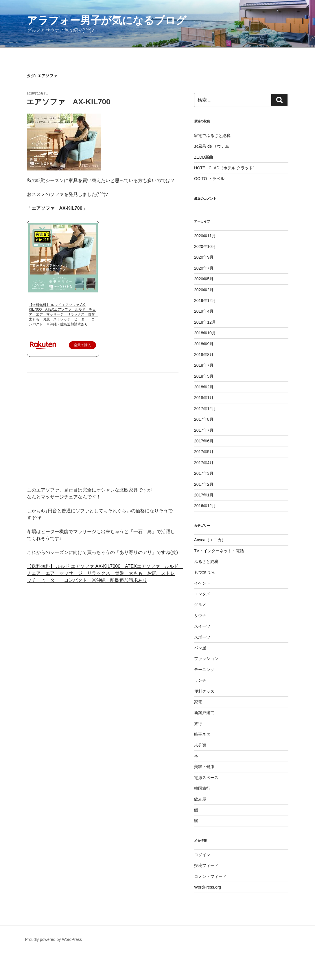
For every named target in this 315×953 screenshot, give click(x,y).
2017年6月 (203, 441)
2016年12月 (205, 505)
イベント (202, 583)
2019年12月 (205, 300)
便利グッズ (204, 691)
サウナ (200, 615)
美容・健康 (204, 766)
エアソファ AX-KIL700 (68, 101)
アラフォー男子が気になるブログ (106, 20)
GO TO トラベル (209, 178)
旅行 (198, 723)
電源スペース (206, 777)
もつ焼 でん (204, 572)
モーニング (204, 669)
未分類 (200, 745)
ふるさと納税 (206, 561)
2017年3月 (203, 473)
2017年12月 (205, 408)
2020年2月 (203, 290)
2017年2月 (203, 484)
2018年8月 (203, 354)
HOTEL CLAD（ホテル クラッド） (225, 168)
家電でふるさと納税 (212, 135)
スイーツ (202, 626)
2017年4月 (203, 462)
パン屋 (200, 648)
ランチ (200, 680)
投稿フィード (206, 865)
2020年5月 (203, 279)
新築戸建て (204, 712)
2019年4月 (203, 311)
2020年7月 (203, 268)
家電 (198, 702)
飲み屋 (200, 799)
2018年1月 (203, 397)
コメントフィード (210, 876)
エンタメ (202, 594)
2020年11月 (205, 235)
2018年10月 (205, 333)
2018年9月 (203, 344)
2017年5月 (203, 451)
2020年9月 (203, 257)
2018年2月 (203, 387)
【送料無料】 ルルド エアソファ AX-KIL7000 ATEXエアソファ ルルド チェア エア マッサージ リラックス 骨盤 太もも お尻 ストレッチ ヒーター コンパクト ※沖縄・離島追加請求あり (63, 314)
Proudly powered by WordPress (53, 939)
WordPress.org (207, 887)
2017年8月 (203, 419)
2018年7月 (203, 365)
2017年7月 (203, 430)
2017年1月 (203, 495)
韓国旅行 (202, 788)
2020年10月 (205, 246)
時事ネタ (202, 734)
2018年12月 (205, 322)
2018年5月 (203, 376)
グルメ (200, 604)
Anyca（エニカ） (210, 539)
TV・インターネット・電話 (219, 550)
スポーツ (202, 637)
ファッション (206, 658)
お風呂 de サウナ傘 (211, 146)
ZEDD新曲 (203, 157)
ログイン (202, 854)
